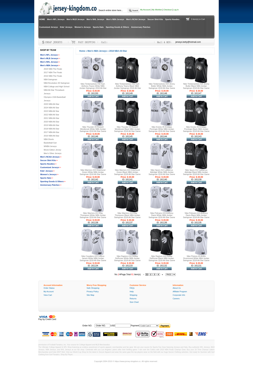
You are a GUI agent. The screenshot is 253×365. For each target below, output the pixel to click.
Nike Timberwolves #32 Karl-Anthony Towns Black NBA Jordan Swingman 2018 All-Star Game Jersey (127, 87)
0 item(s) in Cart (198, 19)
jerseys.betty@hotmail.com (188, 42)
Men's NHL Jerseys (95, 19)
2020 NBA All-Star (51, 122)
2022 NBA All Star (51, 115)
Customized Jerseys (48, 27)
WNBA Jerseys (50, 146)
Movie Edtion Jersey (52, 150)
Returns (133, 298)
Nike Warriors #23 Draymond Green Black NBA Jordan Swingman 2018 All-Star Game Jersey (127, 173)
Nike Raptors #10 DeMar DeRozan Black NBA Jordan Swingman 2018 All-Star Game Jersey (162, 259)
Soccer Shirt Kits (155, 19)
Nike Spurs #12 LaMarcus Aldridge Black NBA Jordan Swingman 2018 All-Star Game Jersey (196, 173)
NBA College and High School (56, 86)
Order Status (49, 288)
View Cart (48, 295)
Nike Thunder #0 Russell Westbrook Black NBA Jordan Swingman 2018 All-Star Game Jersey (127, 130)
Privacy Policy (93, 291)
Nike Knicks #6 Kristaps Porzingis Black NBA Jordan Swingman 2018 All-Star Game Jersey (196, 130)
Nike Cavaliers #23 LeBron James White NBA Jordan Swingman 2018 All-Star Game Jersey (93, 259)
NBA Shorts (49, 139)
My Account (145, 10)
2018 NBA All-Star (51, 129)
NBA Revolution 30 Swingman (57, 83)
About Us (177, 288)
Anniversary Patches (140, 27)
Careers (176, 298)
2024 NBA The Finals (53, 69)
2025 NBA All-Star (51, 104)
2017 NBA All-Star (51, 132)
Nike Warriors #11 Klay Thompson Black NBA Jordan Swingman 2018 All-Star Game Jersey (127, 216)
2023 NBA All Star (51, 111)
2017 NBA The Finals (53, 72)
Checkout (167, 10)
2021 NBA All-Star (51, 118)
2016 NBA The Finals (53, 76)
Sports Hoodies (172, 19)
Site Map (90, 295)
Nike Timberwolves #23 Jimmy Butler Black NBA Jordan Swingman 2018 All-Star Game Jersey (196, 87)
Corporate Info (179, 295)
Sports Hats (98, 27)
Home (82, 51)
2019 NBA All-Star (51, 125)
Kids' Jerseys (66, 27)
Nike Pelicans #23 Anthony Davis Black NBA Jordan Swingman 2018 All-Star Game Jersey (196, 216)
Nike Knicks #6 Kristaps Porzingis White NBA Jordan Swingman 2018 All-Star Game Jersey (162, 130)
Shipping (133, 295)
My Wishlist (157, 10)
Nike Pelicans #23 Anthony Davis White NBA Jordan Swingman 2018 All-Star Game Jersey (162, 216)
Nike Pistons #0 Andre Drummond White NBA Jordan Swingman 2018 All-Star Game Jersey (196, 259)
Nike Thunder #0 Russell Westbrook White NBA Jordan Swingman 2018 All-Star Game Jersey (93, 130)
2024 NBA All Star (51, 108)
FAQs (132, 288)
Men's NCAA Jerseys (135, 19)
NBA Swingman (50, 79)
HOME (42, 19)
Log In (176, 10)
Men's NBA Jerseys (115, 19)
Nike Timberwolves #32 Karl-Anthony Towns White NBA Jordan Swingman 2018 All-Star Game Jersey (92, 87)
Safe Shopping (93, 288)
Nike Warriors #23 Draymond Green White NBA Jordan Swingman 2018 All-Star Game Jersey (93, 173)
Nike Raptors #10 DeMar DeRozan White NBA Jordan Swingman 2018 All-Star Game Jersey (127, 259)
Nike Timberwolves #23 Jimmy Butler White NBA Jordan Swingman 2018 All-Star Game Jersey (162, 87)
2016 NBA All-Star (51, 136)
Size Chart (134, 302)
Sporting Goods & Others (117, 27)
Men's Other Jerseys (52, 153)
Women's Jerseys (82, 27)
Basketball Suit (50, 143)
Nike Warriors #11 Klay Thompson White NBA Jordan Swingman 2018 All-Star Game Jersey (93, 216)
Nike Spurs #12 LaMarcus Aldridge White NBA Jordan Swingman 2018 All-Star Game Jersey (162, 173)
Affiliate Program (180, 291)
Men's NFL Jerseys (55, 19)
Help (132, 291)
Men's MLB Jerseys (76, 19)
